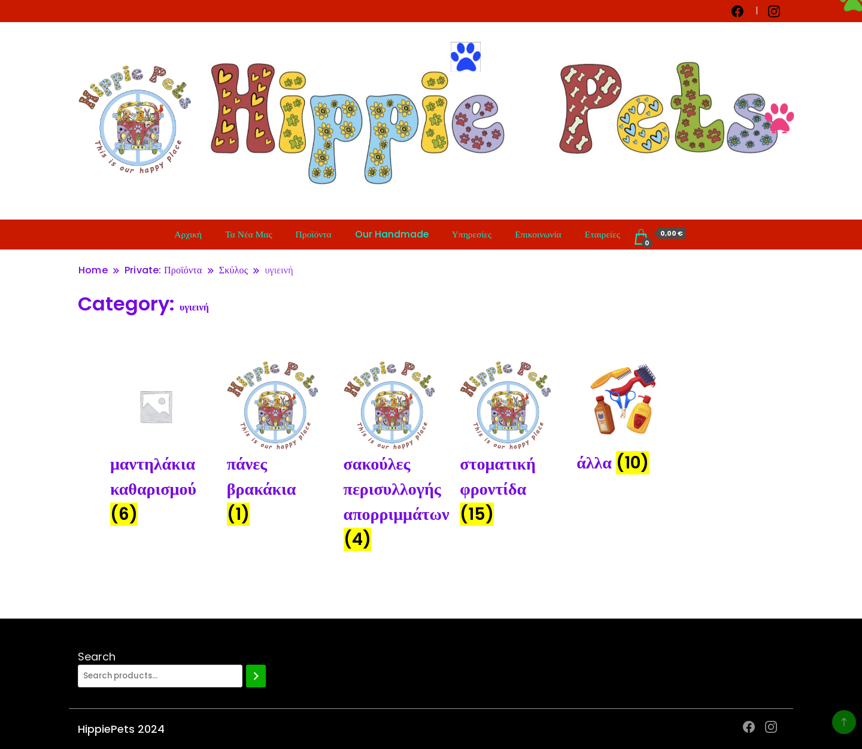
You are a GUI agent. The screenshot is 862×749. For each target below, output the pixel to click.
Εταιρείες (602, 234)
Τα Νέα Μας (248, 234)
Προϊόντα (314, 234)
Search (97, 656)
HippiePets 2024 (121, 728)
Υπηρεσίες (472, 234)
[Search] (256, 676)
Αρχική (188, 234)
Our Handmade (392, 234)
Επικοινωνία (538, 234)
